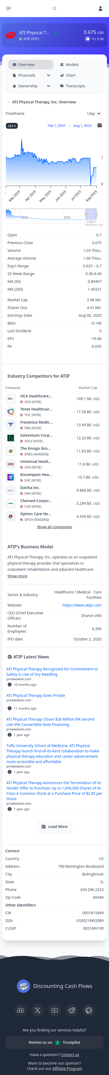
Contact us (70, 1054)
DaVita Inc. (30, 487)
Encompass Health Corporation (36, 474)
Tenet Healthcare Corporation (36, 409)
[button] (88, 39)
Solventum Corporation (36, 435)
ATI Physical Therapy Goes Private (35, 695)
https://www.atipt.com (82, 605)
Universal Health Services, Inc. (36, 461)
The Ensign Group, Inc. (36, 448)
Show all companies (54, 526)
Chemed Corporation (36, 500)
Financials (24, 75)
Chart (67, 75)
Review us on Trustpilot (54, 1042)
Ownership (25, 85)
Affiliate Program (67, 1068)
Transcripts (72, 85)
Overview (24, 64)
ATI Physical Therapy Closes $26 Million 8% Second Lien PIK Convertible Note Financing (50, 722)
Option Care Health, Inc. (36, 513)
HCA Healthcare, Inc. (36, 395)
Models (69, 64)
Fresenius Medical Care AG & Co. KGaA (36, 422)
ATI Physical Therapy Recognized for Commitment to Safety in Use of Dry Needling (52, 671)
